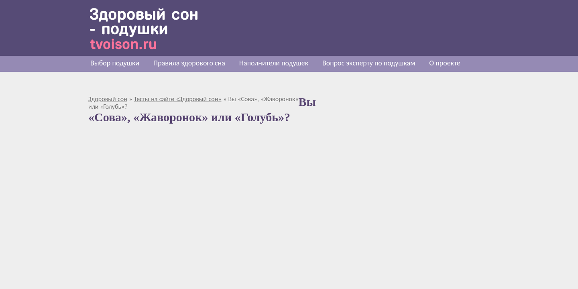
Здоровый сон (107, 99)
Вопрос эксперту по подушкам (368, 63)
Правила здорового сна (189, 63)
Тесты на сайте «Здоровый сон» (178, 99)
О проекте (444, 63)
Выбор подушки (114, 63)
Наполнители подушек (273, 63)
